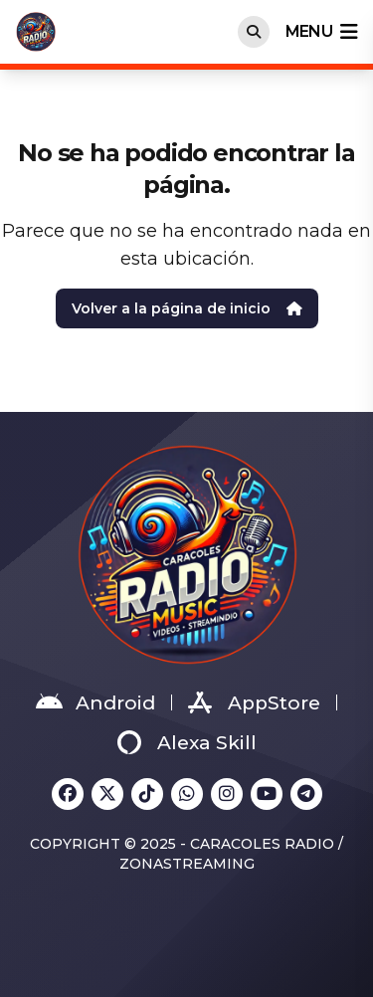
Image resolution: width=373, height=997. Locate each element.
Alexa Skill (187, 742)
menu (321, 32)
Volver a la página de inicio (187, 308)
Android (95, 702)
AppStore (254, 702)
